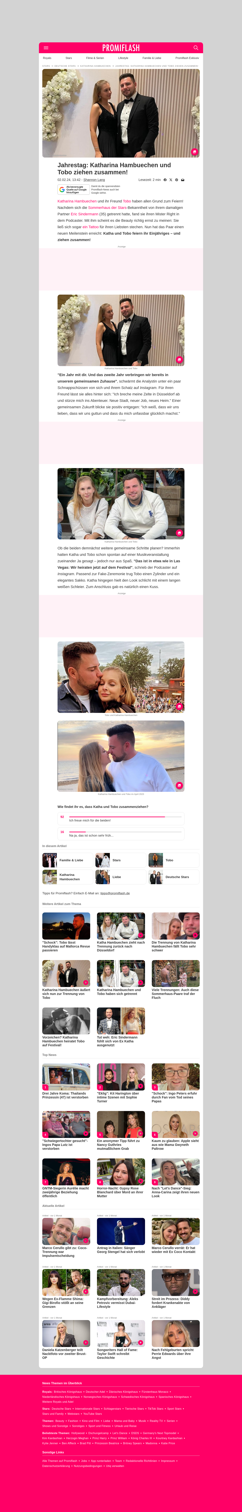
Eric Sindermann (84, 214)
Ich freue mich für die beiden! (90, 820)
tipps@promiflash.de (115, 893)
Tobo (127, 201)
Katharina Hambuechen (77, 201)
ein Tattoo (91, 227)
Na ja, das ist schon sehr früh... (91, 835)
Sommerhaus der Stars (107, 207)
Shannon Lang (94, 180)
